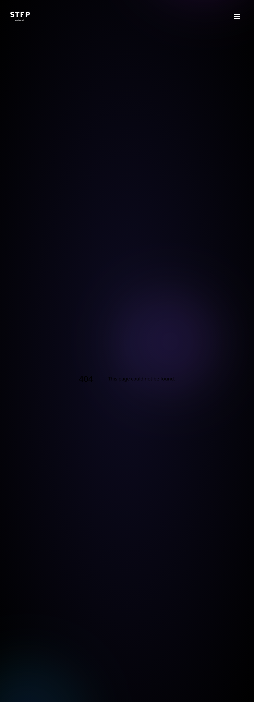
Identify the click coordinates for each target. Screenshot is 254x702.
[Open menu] (237, 16)
